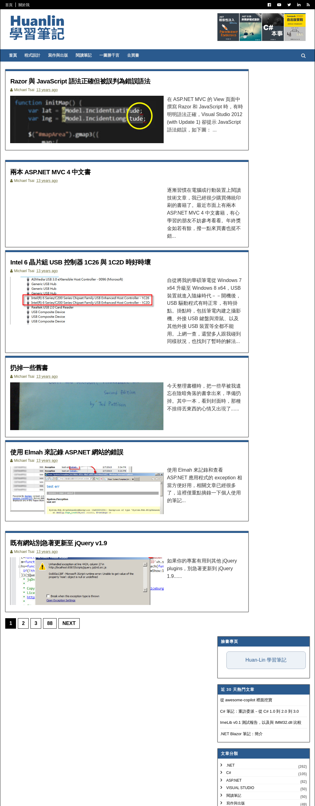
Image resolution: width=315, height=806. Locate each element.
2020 (227, 423)
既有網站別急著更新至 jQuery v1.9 (70, 543)
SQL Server (233, 326)
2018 (227, 438)
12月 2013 (236, 481)
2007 (227, 664)
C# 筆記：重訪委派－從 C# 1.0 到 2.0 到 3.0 (255, 144)
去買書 (138, 55)
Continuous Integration (247, 304)
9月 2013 (235, 504)
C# (224, 206)
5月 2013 (235, 533)
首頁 (13, 5)
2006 (227, 672)
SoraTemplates (41, 797)
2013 (227, 475)
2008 (227, 657)
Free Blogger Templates (100, 797)
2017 (227, 445)
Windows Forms (238, 357)
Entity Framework (241, 311)
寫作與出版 (63, 55)
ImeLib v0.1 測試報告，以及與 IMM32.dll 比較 (256, 155)
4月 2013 (235, 540)
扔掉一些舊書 (36, 362)
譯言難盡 (229, 258)
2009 (227, 649)
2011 (227, 635)
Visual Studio (236, 221)
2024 (227, 393)
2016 (227, 452)
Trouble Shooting (241, 289)
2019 (227, 430)
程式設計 (37, 55)
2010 (227, 642)
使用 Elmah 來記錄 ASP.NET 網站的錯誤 (80, 449)
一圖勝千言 (114, 55)
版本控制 (229, 266)
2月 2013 (235, 555)
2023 (227, 401)
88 (54, 628)
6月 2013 (235, 526)
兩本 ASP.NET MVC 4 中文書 (61, 175)
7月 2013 (235, 518)
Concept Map (235, 334)
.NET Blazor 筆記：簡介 (237, 166)
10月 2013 (236, 496)
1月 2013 (235, 618)
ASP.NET (229, 213)
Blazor (229, 342)
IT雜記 (227, 274)
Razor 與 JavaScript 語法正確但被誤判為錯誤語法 (95, 81)
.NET (226, 198)
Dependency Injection (245, 281)
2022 (227, 408)
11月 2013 (236, 488)
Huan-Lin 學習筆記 (261, 92)
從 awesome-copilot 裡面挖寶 (242, 133)
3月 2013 (235, 548)
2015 (227, 460)
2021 (227, 415)
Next (73, 628)
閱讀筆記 (88, 55)
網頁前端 (229, 296)
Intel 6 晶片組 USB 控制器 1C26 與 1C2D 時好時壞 (96, 262)
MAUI (226, 349)
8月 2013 (235, 511)
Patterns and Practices (247, 243)
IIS (224, 319)
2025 (227, 386)
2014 (227, 467)
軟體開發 (229, 251)
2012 (227, 627)
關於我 (28, 5)
